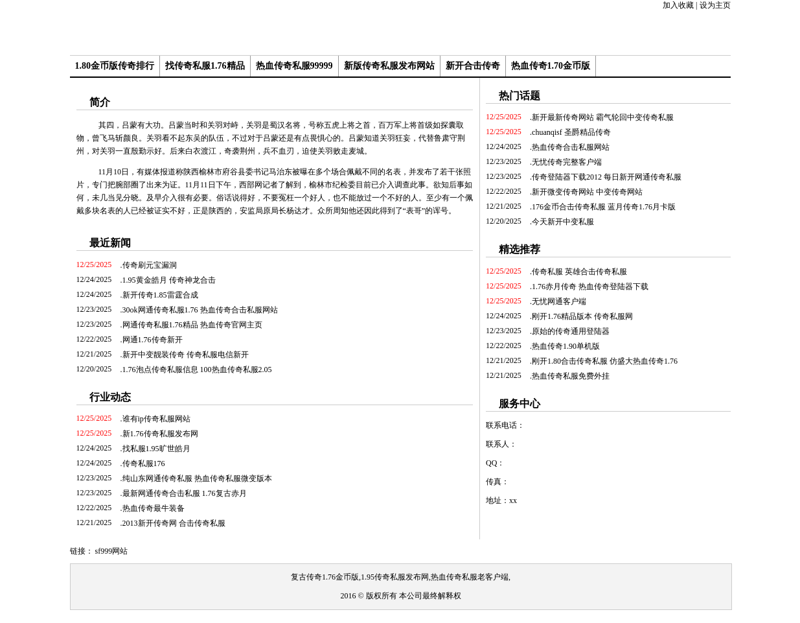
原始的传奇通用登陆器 (571, 331)
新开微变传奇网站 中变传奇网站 (587, 191)
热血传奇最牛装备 (153, 508)
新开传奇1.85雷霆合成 (160, 295)
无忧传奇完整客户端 (567, 162)
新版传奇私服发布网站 (389, 66)
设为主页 (715, 5)
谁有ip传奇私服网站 (156, 418)
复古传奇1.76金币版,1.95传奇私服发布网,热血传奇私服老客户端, (400, 577)
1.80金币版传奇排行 (115, 66)
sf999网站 (111, 551)
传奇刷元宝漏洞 (149, 265)
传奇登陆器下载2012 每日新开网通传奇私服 (606, 177)
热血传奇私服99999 (294, 66)
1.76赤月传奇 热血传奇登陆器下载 (590, 286)
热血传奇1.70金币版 (551, 66)
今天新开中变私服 (563, 221)
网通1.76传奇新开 (152, 339)
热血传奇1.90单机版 (566, 346)
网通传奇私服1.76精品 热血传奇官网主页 (192, 324)
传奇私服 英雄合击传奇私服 (579, 271)
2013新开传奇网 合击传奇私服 (173, 523)
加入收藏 (678, 5)
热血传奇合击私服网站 (571, 147)
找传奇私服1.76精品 (205, 66)
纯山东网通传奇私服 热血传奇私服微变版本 (197, 478)
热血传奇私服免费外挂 (571, 376)
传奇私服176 (143, 463)
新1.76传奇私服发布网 (160, 433)
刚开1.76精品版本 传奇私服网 (582, 316)
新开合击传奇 (473, 66)
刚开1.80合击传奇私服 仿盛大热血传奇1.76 (605, 361)
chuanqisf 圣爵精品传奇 (571, 132)
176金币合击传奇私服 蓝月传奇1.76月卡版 (604, 206)
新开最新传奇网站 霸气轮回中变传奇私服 (603, 117)
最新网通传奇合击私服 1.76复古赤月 (184, 493)
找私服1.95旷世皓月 (156, 448)
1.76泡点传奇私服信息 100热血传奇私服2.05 (197, 369)
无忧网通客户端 (559, 301)
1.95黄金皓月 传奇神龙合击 (169, 280)
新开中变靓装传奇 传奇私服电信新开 (185, 354)
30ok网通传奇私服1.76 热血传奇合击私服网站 (200, 309)
